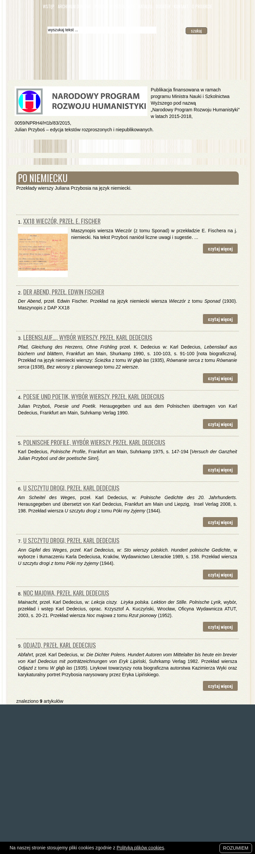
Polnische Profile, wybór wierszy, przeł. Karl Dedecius (94, 442)
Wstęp (48, 6)
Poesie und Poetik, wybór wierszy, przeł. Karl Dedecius (93, 396)
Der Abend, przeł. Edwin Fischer (63, 291)
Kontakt (181, 6)
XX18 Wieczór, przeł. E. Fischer (62, 220)
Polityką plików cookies (140, 847)
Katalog (145, 6)
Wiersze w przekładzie (114, 6)
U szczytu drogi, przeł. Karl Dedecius (71, 487)
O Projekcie (202, 6)
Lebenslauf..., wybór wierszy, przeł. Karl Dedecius (87, 337)
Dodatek (163, 6)
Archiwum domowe (74, 6)
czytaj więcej (220, 248)
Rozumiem (235, 848)
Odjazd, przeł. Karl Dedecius (59, 644)
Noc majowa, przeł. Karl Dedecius (66, 592)
